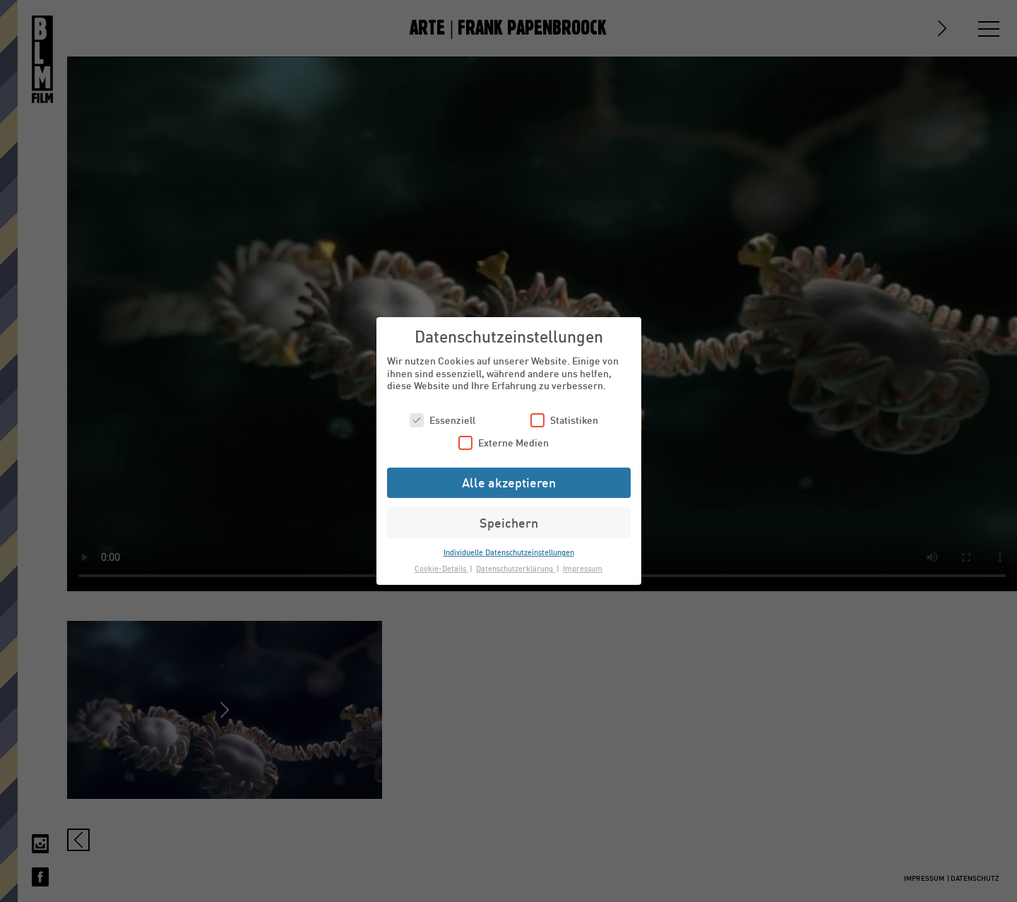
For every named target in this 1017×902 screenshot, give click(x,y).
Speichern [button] (509, 522)
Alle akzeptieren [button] (509, 482)
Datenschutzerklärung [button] (515, 568)
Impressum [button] (582, 568)
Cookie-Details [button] (441, 568)
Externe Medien (503, 442)
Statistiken (564, 420)
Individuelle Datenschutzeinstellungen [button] (509, 552)
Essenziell (442, 420)
